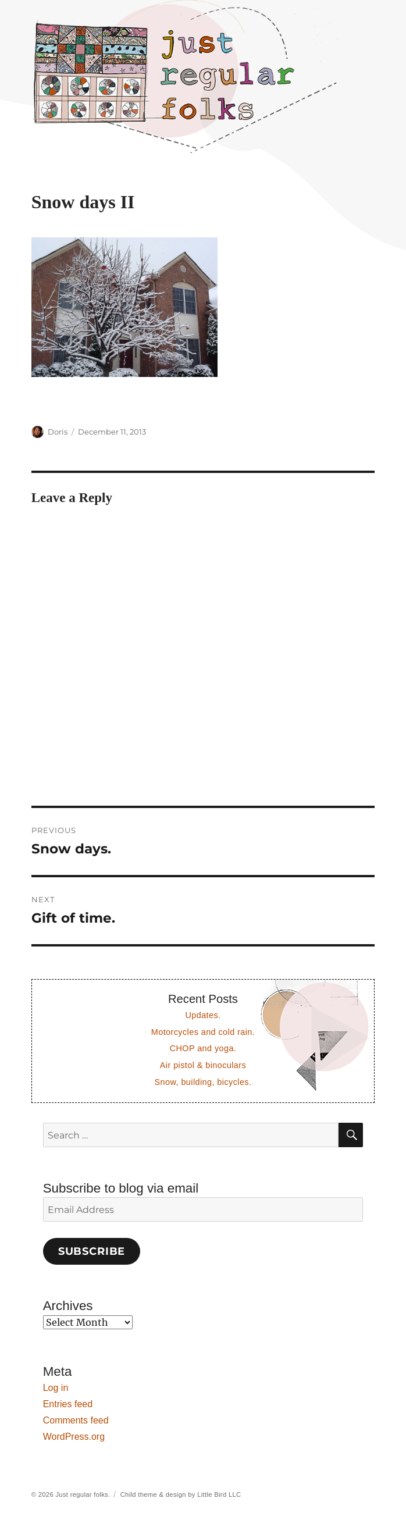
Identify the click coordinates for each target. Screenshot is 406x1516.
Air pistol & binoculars (203, 1065)
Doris (57, 431)
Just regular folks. (82, 1494)
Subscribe (92, 1251)
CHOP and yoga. (203, 1048)
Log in (56, 1388)
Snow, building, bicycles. (203, 1082)
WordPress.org (74, 1437)
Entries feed (67, 1404)
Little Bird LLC (219, 1494)
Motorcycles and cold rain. (203, 1032)
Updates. (202, 1015)
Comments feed (76, 1420)
